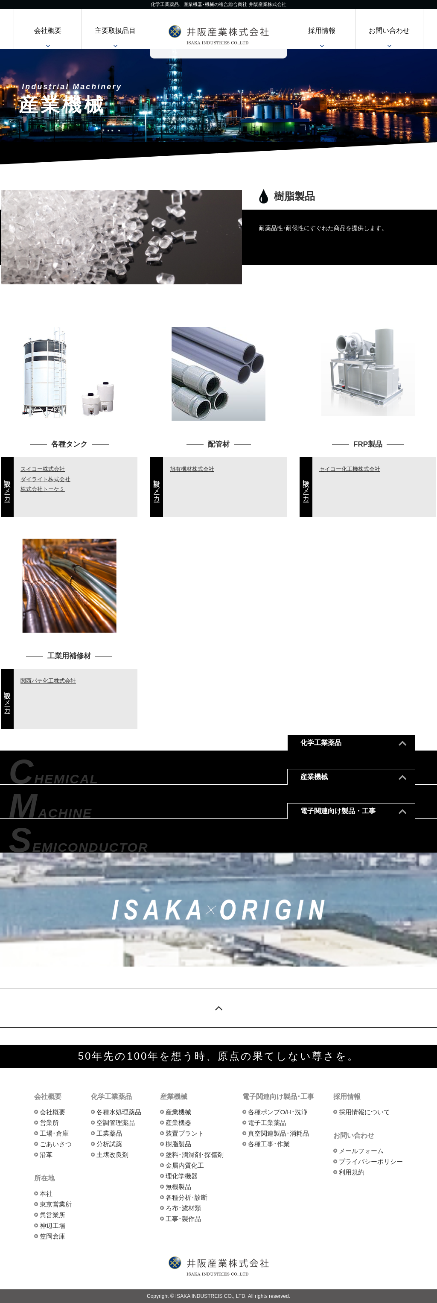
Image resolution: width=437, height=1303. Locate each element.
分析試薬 (109, 1144)
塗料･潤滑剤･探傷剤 (195, 1154)
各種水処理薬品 (118, 1112)
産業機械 (178, 1112)
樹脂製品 (178, 1144)
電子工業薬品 (267, 1122)
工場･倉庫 (54, 1133)
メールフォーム (361, 1150)
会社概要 (47, 30)
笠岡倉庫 (52, 1236)
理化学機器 (182, 1176)
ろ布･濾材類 (183, 1208)
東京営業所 (56, 1204)
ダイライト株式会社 (45, 479)
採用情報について (364, 1112)
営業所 (49, 1122)
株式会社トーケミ (42, 489)
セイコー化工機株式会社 (349, 469)
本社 (46, 1193)
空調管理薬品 (115, 1122)
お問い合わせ (389, 30)
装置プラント (185, 1133)
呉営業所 (52, 1214)
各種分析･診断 (186, 1197)
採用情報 (321, 30)
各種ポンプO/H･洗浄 (278, 1112)
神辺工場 (52, 1225)
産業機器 (178, 1122)
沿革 (46, 1154)
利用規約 (351, 1172)
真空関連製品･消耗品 (278, 1133)
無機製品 (178, 1186)
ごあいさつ (56, 1144)
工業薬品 (109, 1133)
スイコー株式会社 (42, 469)
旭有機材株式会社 (192, 469)
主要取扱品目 (115, 30)
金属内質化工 (185, 1165)
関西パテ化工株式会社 (48, 681)
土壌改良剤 (112, 1154)
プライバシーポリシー (371, 1161)
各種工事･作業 (269, 1144)
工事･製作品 (183, 1218)
